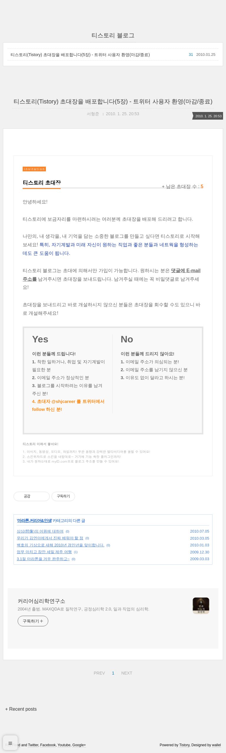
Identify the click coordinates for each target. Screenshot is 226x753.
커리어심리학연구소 (41, 601)
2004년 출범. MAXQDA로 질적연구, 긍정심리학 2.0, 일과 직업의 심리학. (83, 609)
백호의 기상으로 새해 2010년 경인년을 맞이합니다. (60, 545)
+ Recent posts (20, 709)
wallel (216, 745)
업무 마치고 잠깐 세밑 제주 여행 (44, 552)
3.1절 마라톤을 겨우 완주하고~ (43, 559)
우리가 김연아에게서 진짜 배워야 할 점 (50, 538)
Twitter (33, 745)
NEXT (126, 672)
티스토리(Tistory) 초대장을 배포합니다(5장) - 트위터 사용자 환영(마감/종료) (80, 54)
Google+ (79, 745)
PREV (98, 672)
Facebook (48, 745)
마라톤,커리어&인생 (34, 520)
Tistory (184, 745)
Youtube (64, 745)
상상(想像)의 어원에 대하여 (40, 531)
